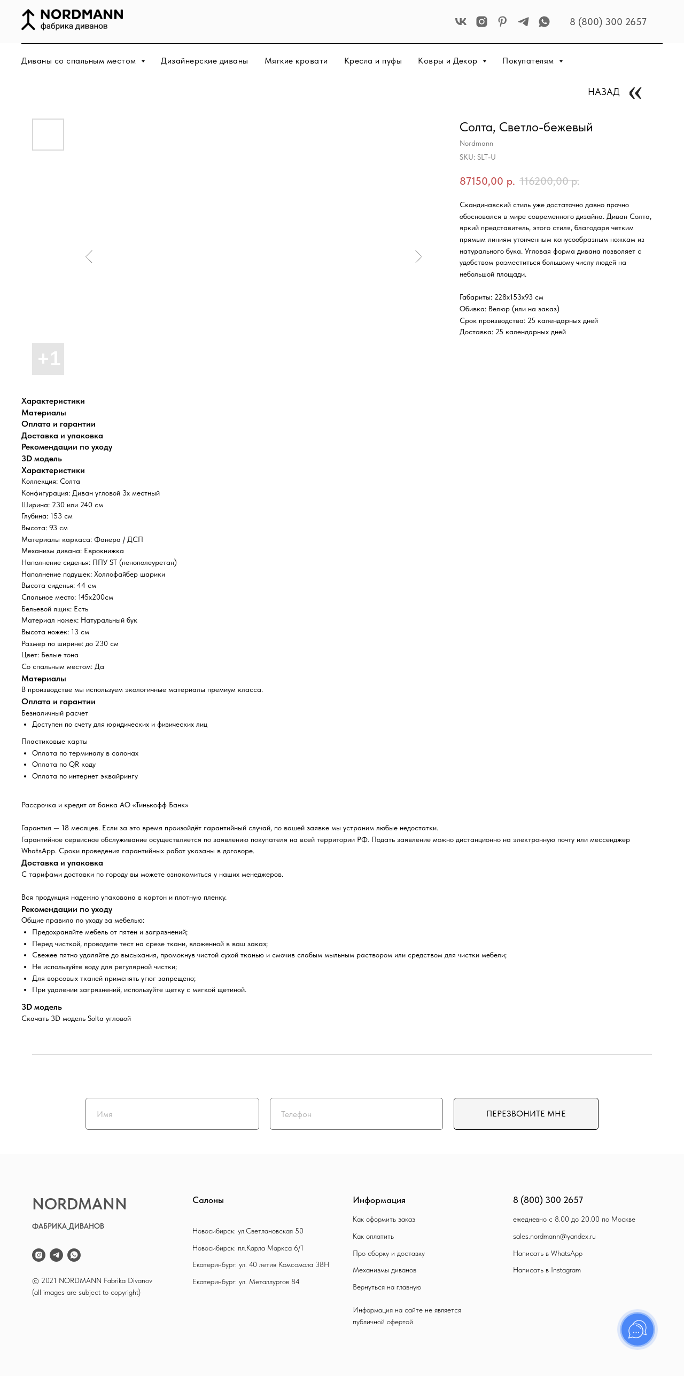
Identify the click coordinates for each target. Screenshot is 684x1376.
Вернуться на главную (387, 1287)
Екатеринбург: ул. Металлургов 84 (246, 1281)
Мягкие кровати (296, 61)
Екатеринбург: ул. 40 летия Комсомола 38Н (260, 1264)
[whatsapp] (544, 21)
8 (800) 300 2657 (608, 21)
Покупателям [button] (529, 61)
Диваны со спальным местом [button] (79, 61)
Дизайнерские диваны (204, 61)
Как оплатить (373, 1236)
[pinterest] (502, 21)
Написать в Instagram (547, 1269)
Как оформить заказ (384, 1219)
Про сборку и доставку (389, 1253)
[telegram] (523, 21)
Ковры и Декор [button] (449, 61)
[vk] (461, 21)
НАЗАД (604, 91)
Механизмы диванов (384, 1269)
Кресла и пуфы (373, 61)
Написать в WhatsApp (547, 1253)
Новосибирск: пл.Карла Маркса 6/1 (248, 1248)
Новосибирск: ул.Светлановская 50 (248, 1230)
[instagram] (481, 21)
